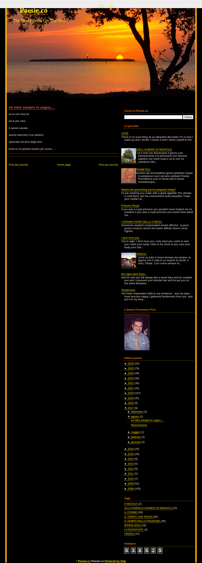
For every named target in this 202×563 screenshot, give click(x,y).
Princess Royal (130, 205)
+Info (101, 5)
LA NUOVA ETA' (134, 529)
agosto (135, 416)
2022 (131, 383)
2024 (131, 373)
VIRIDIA (129, 533)
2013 (131, 463)
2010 (131, 478)
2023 (131, 378)
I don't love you (130, 237)
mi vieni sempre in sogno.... (32, 107)
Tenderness (128, 290)
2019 (131, 398)
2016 (131, 448)
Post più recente (18, 164)
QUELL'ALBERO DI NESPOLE (153, 149)
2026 (131, 363)
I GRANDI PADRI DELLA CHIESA (141, 221)
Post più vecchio (108, 164)
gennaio (136, 442)
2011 (131, 473)
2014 (131, 458)
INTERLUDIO (132, 525)
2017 (131, 408)
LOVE (124, 133)
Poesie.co (33, 10)
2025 (131, 368)
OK (111, 5)
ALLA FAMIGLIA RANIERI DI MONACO (148, 508)
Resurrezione (139, 425)
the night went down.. (134, 274)
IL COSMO (131, 512)
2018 (131, 402)
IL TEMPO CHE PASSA (138, 516)
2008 (131, 488)
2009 (131, 483)
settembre (137, 411)
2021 (131, 388)
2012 (131, 468)
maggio (135, 432)
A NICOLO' (131, 503)
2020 (131, 393)
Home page (64, 164)
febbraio (136, 436)
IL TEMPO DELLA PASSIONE (142, 521)
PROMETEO (142, 169)
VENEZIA (140, 253)
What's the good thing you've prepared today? (148, 189)
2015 (131, 454)
